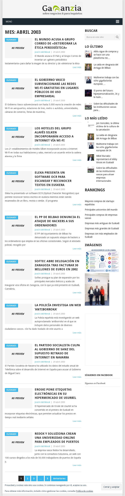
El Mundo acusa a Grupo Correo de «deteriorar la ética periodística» (56, 43)
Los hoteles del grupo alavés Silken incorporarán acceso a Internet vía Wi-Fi (54, 134)
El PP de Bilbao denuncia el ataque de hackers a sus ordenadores (57, 221)
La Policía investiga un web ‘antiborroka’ (58, 307)
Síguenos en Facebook (99, 375)
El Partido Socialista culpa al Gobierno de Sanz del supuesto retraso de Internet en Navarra (57, 351)
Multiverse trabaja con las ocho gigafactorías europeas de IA (107, 147)
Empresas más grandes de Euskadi (102, 228)
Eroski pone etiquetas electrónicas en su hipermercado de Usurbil (55, 393)
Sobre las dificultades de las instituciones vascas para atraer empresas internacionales (106, 174)
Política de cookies (84, 491)
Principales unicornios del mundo (101, 209)
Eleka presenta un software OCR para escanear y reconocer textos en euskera (53, 179)
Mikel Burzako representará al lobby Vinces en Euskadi (106, 159)
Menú (9, 21)
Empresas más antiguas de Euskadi (102, 223)
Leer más (77, 67)
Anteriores (59, 478)
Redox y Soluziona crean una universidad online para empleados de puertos (57, 437)
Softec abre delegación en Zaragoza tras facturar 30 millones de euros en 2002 (57, 265)
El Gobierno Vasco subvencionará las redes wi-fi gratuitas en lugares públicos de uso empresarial (57, 88)
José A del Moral (42, 52)
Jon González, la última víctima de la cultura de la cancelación (107, 126)
